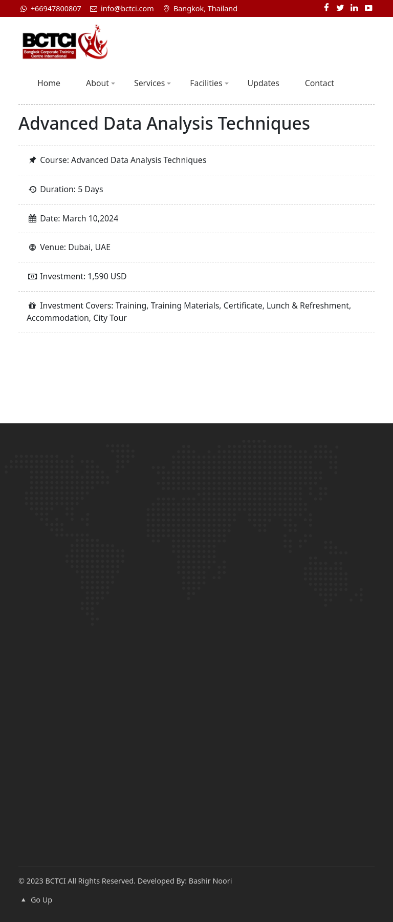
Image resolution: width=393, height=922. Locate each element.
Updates (263, 83)
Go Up (35, 900)
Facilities (209, 83)
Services (152, 83)
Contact (319, 83)
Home (48, 83)
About (100, 83)
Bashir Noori (210, 881)
